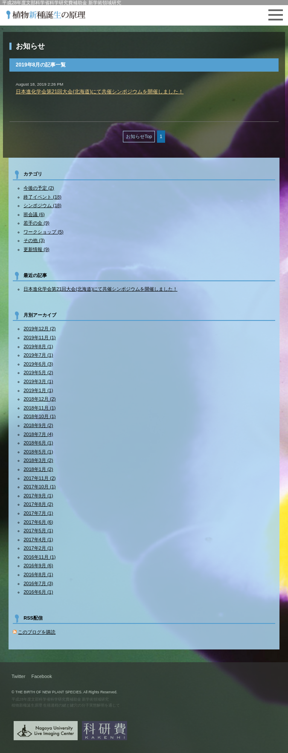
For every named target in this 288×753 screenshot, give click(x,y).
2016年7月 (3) (38, 583)
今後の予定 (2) (38, 187)
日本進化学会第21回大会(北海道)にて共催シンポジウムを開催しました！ (100, 92)
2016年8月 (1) (38, 574)
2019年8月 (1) (38, 346)
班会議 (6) (34, 214)
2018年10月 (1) (39, 416)
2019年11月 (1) (39, 337)
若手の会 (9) (36, 222)
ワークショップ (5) (43, 231)
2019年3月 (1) (38, 381)
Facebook (41, 676)
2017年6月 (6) (38, 522)
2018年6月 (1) (38, 442)
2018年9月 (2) (38, 425)
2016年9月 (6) (38, 565)
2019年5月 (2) (38, 372)
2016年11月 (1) (39, 557)
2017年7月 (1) (38, 513)
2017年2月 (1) (38, 548)
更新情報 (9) (36, 249)
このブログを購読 (36, 632)
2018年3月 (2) (38, 460)
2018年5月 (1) (38, 451)
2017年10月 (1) (39, 486)
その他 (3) (34, 240)
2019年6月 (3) (38, 363)
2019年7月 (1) (38, 355)
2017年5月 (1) (38, 530)
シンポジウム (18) (42, 205)
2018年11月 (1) (39, 407)
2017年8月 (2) (38, 504)
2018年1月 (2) (38, 469)
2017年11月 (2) (39, 478)
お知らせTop (139, 136)
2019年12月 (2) (39, 328)
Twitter (18, 676)
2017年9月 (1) (38, 495)
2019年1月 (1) (38, 390)
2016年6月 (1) (38, 591)
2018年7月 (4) (38, 434)
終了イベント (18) (42, 196)
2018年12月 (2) (39, 398)
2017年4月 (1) (38, 539)
